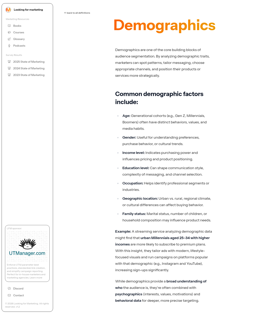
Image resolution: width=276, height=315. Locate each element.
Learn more (36, 277)
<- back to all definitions (77, 12)
